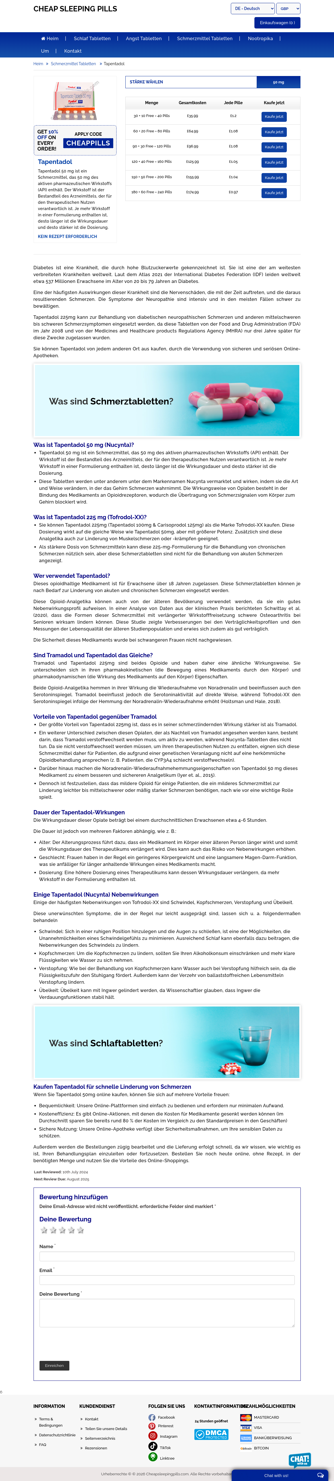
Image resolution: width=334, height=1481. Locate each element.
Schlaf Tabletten (92, 38)
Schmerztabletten (129, 401)
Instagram (163, 1436)
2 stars (52, 1229)
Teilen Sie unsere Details (106, 1429)
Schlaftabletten (124, 1043)
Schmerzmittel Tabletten (205, 38)
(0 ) (277, 22)
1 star (43, 1229)
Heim (50, 38)
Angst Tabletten (144, 38)
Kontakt (73, 51)
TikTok (159, 1448)
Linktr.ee (161, 1458)
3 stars (61, 1229)
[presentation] (83, 1344)
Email (47, 1270)
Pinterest (160, 1426)
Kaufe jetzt (274, 116)
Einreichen (54, 1365)
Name (48, 1246)
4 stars (70, 1229)
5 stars (80, 1229)
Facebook (161, 1417)
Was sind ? (111, 401)
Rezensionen (96, 1448)
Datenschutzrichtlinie (57, 1435)
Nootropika (260, 38)
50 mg (280, 82)
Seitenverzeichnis (100, 1438)
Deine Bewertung (61, 1294)
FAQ (42, 1445)
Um (45, 51)
